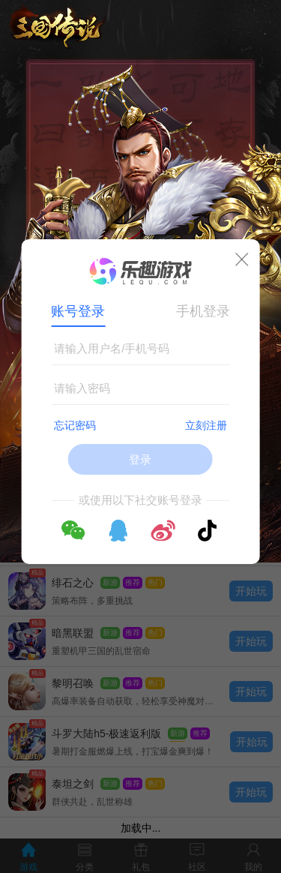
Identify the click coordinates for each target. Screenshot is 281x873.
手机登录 (203, 311)
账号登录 (78, 311)
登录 (140, 459)
